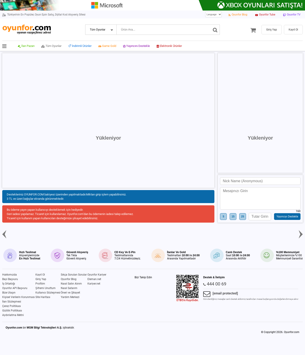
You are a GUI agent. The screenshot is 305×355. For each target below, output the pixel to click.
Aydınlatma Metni (13, 315)
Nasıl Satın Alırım (71, 283)
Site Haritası (42, 297)
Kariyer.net (93, 283)
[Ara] (215, 29)
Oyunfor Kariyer (96, 274)
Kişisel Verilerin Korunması (18, 297)
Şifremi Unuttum (45, 288)
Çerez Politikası (11, 306)
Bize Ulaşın (8, 292)
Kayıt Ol (40, 274)
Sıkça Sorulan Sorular (74, 274)
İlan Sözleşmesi (11, 301)
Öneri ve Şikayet (70, 292)
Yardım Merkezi (70, 297)
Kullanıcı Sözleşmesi (47, 292)
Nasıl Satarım (69, 288)
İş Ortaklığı (8, 283)
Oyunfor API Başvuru (14, 288)
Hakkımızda (9, 274)
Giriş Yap (40, 279)
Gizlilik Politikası (12, 310)
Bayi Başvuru (10, 279)
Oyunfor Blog (68, 279)
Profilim (40, 283)
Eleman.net (94, 279)
